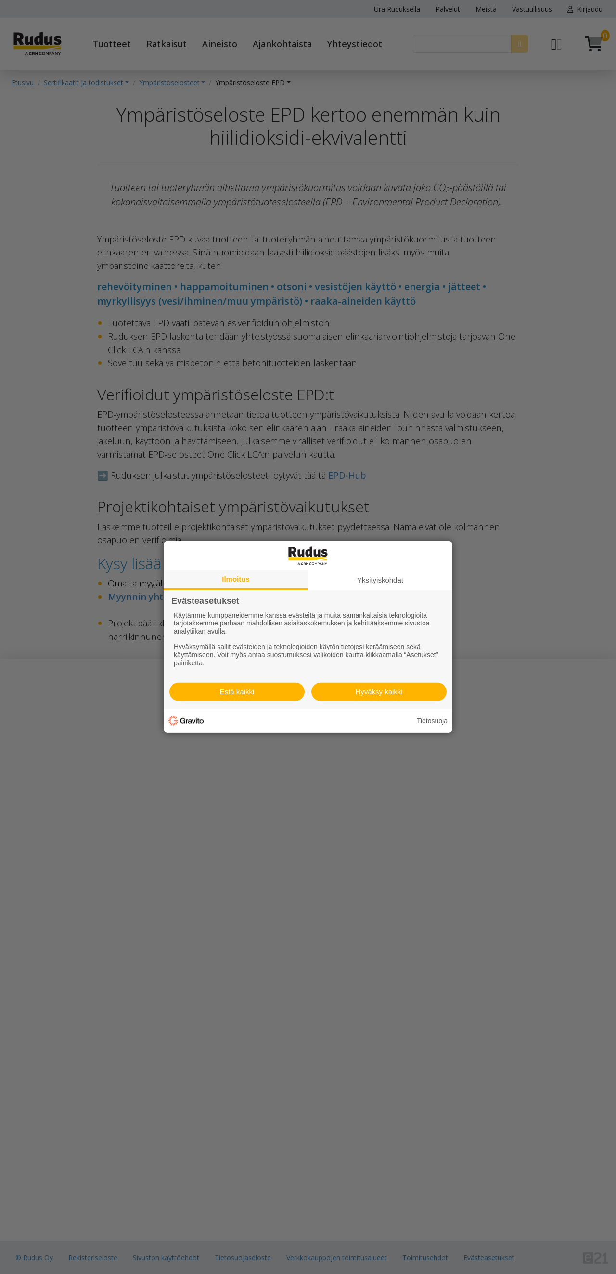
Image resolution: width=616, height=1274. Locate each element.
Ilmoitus (236, 579)
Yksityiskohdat (380, 580)
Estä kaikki (237, 692)
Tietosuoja (432, 721)
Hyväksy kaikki (378, 692)
